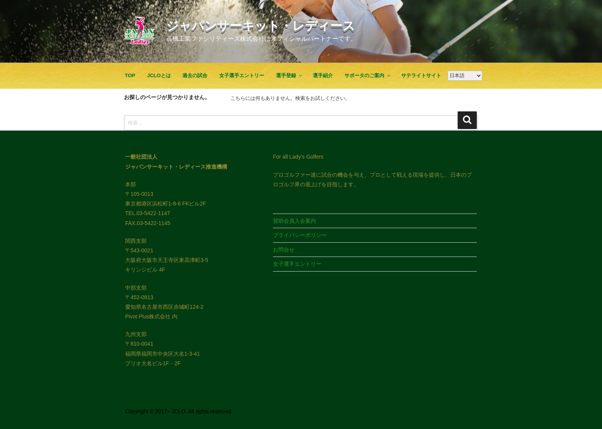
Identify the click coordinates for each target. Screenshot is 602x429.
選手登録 (289, 75)
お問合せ (283, 250)
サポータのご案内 (367, 75)
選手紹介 (323, 75)
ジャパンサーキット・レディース (260, 26)
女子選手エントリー (241, 75)
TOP (130, 75)
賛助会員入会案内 (294, 221)
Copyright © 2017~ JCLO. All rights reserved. (179, 411)
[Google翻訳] (465, 76)
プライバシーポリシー (300, 235)
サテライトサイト (421, 75)
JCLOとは (159, 75)
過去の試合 (194, 75)
